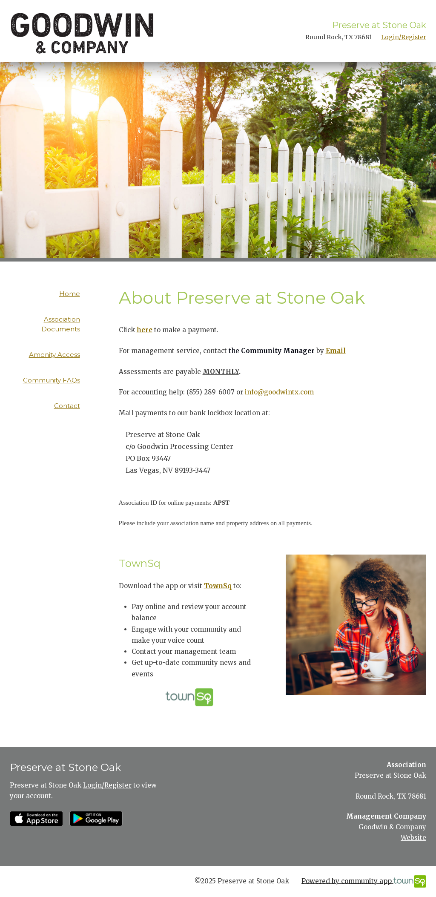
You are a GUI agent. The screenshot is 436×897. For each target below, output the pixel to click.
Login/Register (403, 37)
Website (413, 838)
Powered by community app (363, 881)
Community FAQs (51, 380)
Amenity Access (54, 355)
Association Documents (60, 324)
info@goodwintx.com (279, 392)
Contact (67, 406)
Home (69, 294)
